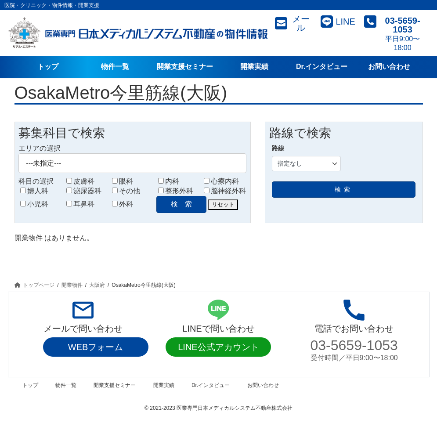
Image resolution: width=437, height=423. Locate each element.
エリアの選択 (39, 148)
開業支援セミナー (115, 385)
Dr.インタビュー (210, 385)
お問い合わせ (263, 385)
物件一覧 (65, 385)
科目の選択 (36, 181)
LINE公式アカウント (218, 347)
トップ (30, 385)
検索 (344, 189)
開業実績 (163, 385)
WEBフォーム (95, 347)
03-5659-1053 (354, 345)
